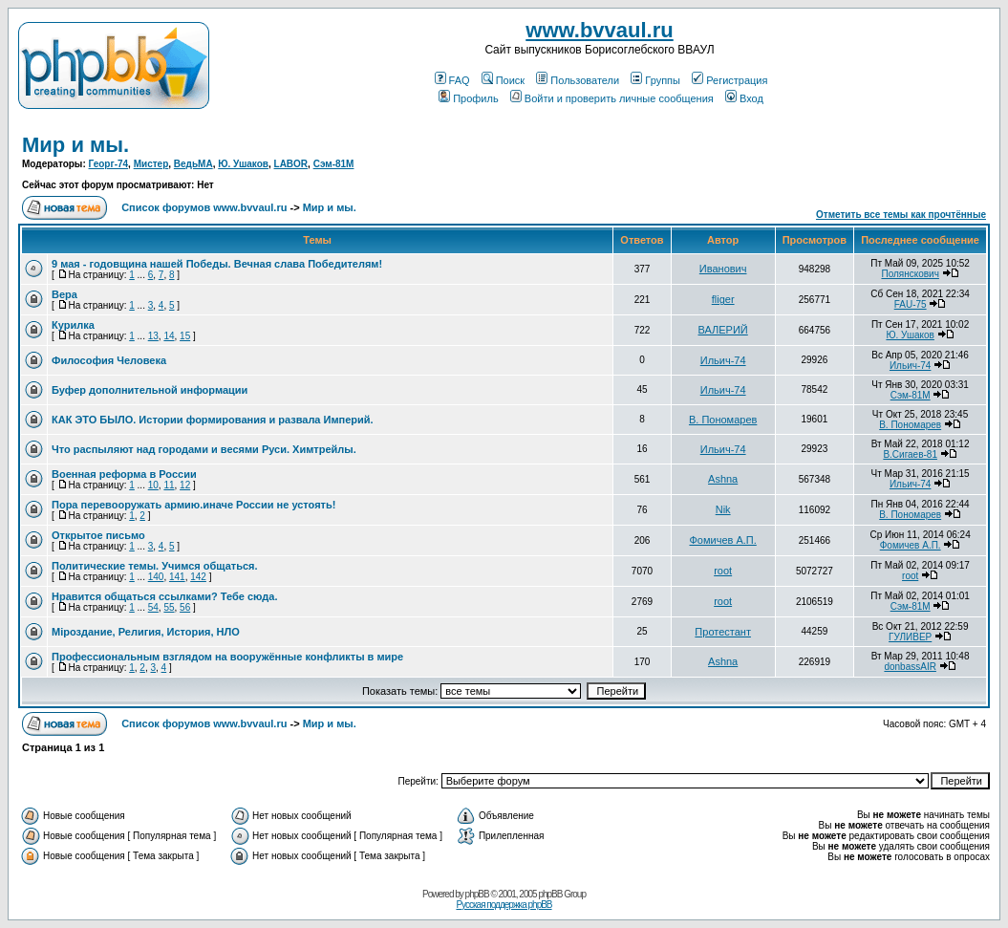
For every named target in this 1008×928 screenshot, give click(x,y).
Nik (723, 509)
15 (185, 336)
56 (185, 607)
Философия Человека (109, 360)
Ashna (723, 479)
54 (153, 607)
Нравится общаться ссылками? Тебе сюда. (164, 596)
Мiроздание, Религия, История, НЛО (146, 631)
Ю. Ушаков (243, 164)
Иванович (723, 268)
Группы (655, 80)
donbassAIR (909, 666)
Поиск (503, 80)
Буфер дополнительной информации (149, 390)
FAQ (452, 80)
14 (168, 336)
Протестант (723, 631)
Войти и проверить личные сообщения (612, 98)
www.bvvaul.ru (599, 30)
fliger (723, 299)
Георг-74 (109, 164)
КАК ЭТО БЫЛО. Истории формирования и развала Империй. (213, 419)
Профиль (469, 98)
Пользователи (577, 80)
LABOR (291, 164)
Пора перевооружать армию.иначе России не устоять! (193, 504)
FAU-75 (910, 304)
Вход (744, 98)
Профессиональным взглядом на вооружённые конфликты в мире (227, 656)
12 (185, 485)
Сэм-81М (333, 164)
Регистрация (729, 80)
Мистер (151, 164)
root (723, 570)
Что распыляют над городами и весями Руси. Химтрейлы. (204, 449)
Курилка (73, 325)
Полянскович (909, 274)
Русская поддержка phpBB (503, 904)
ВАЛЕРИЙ (723, 329)
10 (153, 485)
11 (168, 485)
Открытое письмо (98, 535)
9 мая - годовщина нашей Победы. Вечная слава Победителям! (217, 264)
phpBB (477, 894)
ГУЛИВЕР (910, 637)
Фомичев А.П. (723, 540)
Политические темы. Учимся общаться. (155, 566)
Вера (64, 294)
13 (153, 336)
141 (177, 577)
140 (156, 577)
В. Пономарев (723, 419)
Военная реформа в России (124, 474)
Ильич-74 (723, 360)
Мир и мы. (75, 145)
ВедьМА (193, 164)
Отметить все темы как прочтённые (901, 214)
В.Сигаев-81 (910, 454)
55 (168, 607)
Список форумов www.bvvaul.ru (204, 207)
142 (198, 577)
